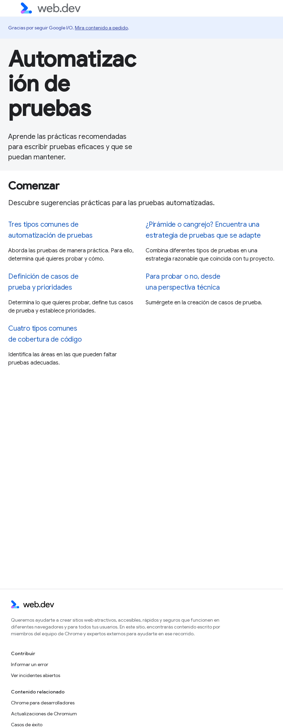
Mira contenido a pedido (101, 28)
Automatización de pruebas (72, 84)
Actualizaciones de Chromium (44, 714)
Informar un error (29, 664)
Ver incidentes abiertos (35, 675)
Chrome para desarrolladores (43, 703)
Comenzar (33, 186)
